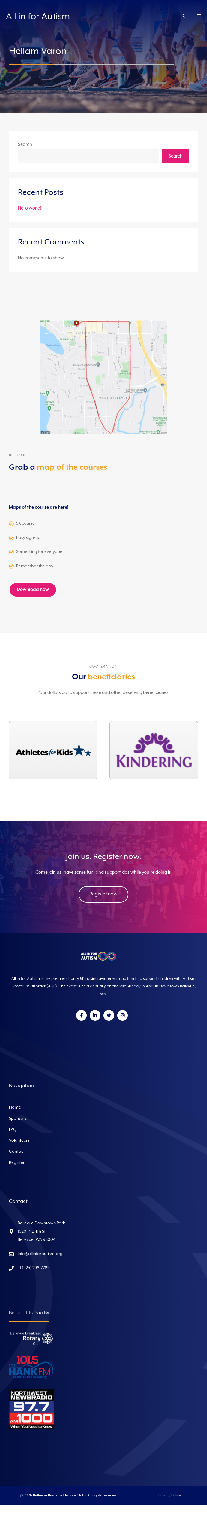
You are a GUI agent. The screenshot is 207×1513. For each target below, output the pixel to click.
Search (25, 144)
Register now (103, 894)
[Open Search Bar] (183, 17)
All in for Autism (38, 16)
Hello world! (29, 208)
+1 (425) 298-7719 (33, 1268)
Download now (33, 589)
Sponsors (18, 1118)
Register (17, 1162)
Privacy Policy (169, 1495)
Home (15, 1107)
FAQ (12, 1129)
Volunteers (19, 1140)
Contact (17, 1151)
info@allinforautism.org (40, 1253)
